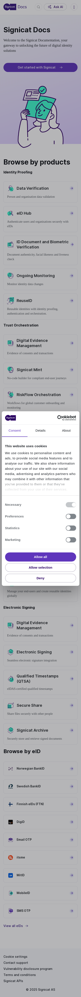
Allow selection (40, 567)
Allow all (40, 557)
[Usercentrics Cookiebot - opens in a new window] (57, 418)
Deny (40, 578)
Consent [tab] (15, 430)
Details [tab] (40, 430)
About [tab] (66, 430)
